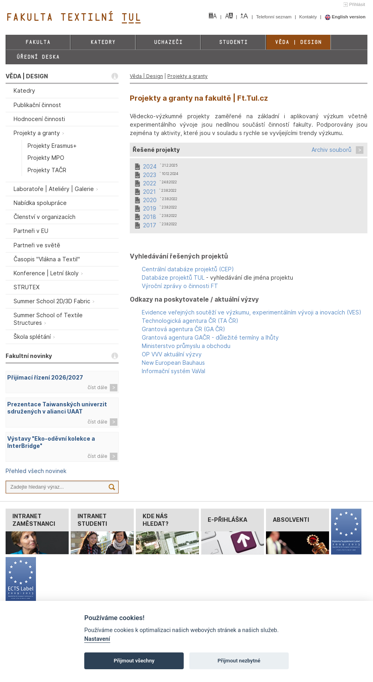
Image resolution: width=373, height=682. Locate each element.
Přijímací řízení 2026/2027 (45, 377)
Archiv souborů (331, 149)
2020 (150, 200)
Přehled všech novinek (36, 470)
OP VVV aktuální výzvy (172, 354)
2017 (149, 225)
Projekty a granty (187, 76)
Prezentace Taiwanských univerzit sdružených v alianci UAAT (57, 408)
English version (345, 16)
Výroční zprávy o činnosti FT (180, 285)
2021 (149, 191)
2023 (149, 174)
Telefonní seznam (274, 16)
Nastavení (97, 639)
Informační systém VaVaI (173, 371)
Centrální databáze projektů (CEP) (188, 269)
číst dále (97, 387)
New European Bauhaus (173, 362)
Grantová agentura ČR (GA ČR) (183, 329)
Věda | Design (298, 42)
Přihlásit (357, 4)
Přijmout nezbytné (239, 661)
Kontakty (308, 16)
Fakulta (37, 42)
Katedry (102, 42)
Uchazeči (168, 42)
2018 (149, 216)
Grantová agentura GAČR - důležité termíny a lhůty (210, 337)
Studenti (233, 42)
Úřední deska (38, 57)
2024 (150, 166)
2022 (149, 183)
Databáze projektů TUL (173, 277)
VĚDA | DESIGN (27, 76)
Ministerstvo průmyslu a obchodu (186, 345)
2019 (149, 208)
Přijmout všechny (134, 661)
